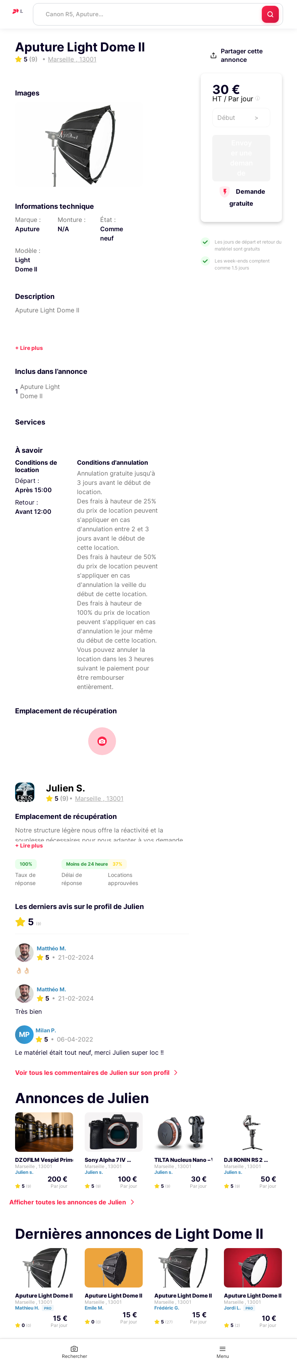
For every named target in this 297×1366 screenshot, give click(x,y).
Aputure (27, 229)
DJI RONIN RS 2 (243, 1159)
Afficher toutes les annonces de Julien (67, 1202)
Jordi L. (243, 1308)
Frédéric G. (170, 1308)
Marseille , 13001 (33, 1166)
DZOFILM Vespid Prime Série (52, 1159)
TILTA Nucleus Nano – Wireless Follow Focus (212, 1159)
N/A (63, 229)
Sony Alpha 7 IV (105, 1159)
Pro (47, 1308)
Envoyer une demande (241, 158)
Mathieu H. (38, 1308)
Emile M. (98, 1308)
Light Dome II (26, 264)
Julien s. (28, 1172)
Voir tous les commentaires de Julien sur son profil (92, 1072)
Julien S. (65, 788)
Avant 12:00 (33, 511)
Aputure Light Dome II (44, 1295)
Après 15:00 (33, 490)
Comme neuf (111, 233)
